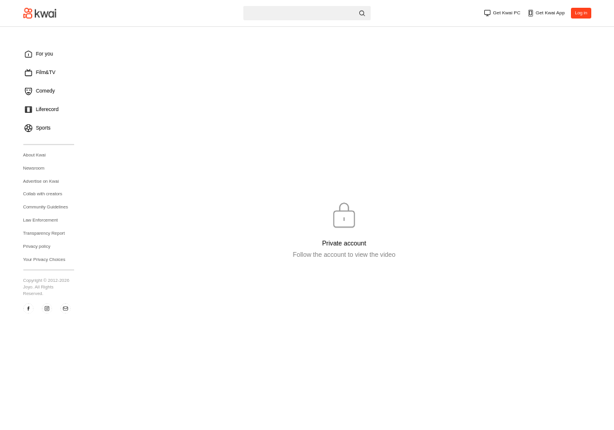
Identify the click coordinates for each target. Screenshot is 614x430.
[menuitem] (51, 54)
